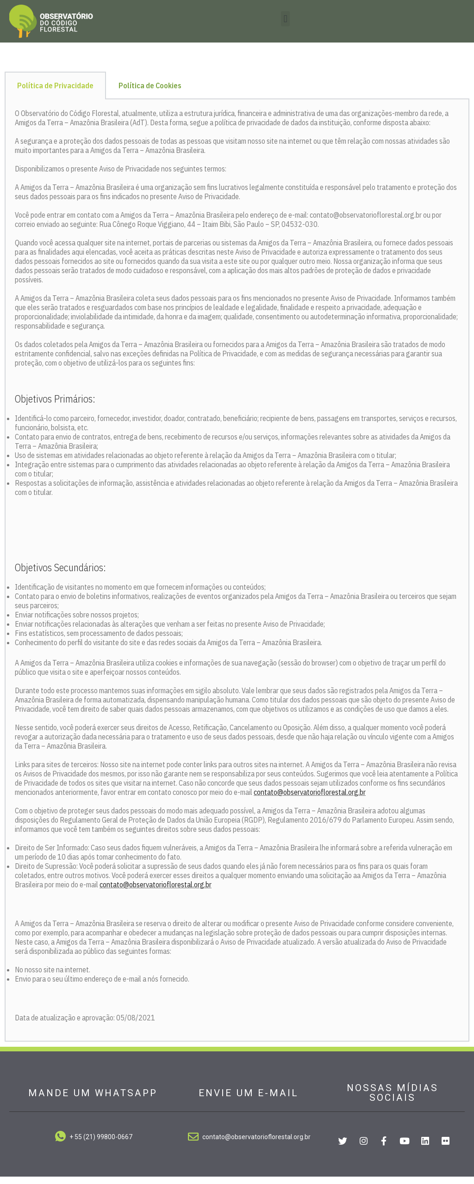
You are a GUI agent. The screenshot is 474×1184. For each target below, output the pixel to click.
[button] (285, 18)
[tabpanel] (237, 578)
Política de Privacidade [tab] (55, 93)
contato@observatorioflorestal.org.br (310, 799)
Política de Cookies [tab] (149, 93)
